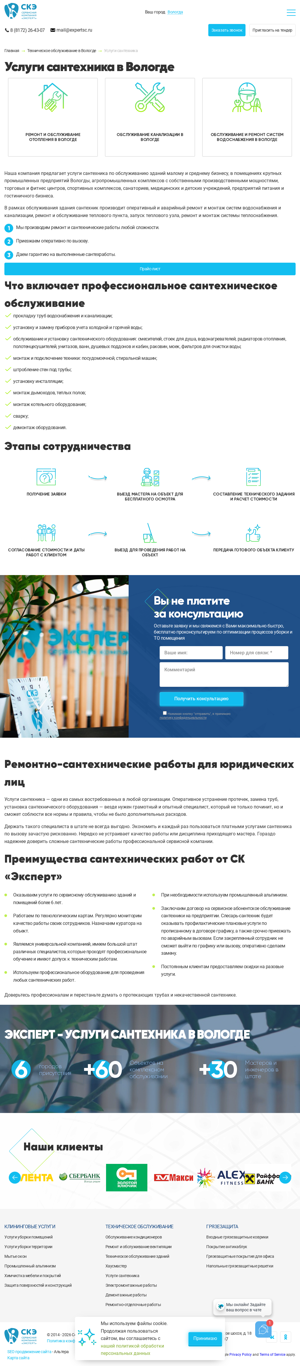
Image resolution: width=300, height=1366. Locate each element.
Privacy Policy (240, 1355)
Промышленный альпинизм (30, 1266)
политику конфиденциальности (183, 718)
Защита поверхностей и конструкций (37, 1285)
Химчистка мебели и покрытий (32, 1275)
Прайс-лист (150, 268)
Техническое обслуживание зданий (137, 1256)
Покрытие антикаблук (226, 1246)
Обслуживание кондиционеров (133, 1237)
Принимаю (205, 1338)
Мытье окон (15, 1256)
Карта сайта (18, 1357)
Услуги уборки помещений (28, 1237)
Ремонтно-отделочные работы (133, 1304)
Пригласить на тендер (272, 30)
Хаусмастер (116, 1266)
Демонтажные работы (126, 1295)
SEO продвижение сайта (29, 1351)
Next (285, 1177)
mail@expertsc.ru (74, 30)
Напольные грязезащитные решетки (239, 1266)
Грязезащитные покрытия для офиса (240, 1256)
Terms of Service (272, 1355)
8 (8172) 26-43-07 (27, 30)
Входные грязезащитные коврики (237, 1237)
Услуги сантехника (122, 1275)
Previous (15, 1177)
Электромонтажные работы (131, 1285)
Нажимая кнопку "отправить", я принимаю (195, 716)
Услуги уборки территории (28, 1246)
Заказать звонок (227, 30)
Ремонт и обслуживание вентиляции (138, 1246)
